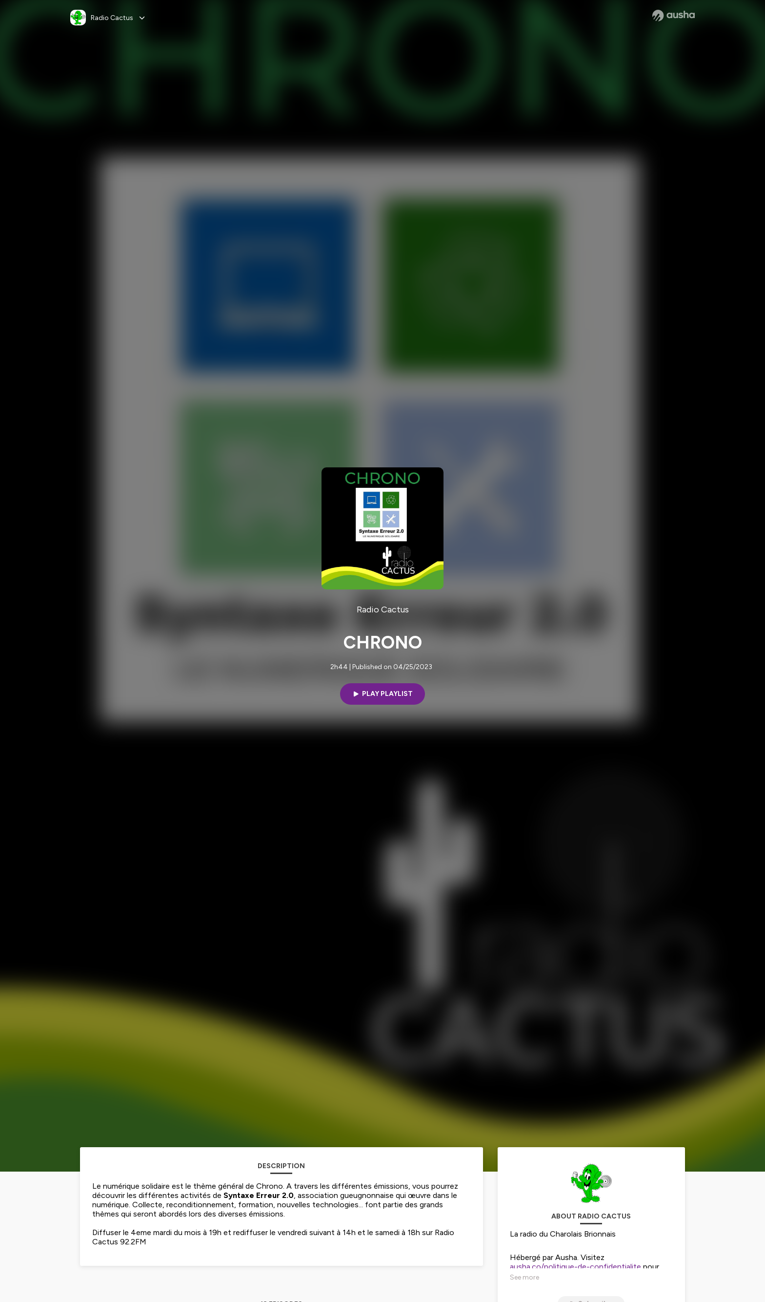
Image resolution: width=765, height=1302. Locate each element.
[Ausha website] (673, 15)
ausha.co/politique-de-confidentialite (575, 1266)
